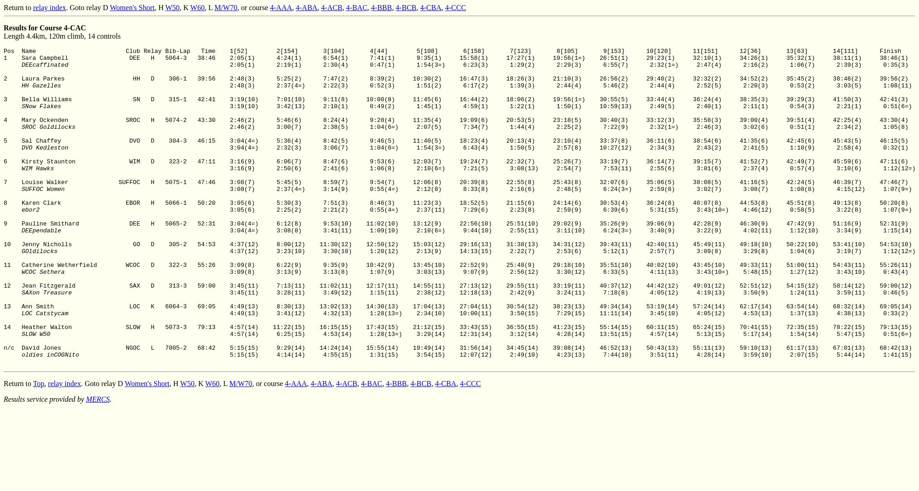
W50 (172, 8)
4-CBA (430, 8)
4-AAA (281, 8)
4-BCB (406, 8)
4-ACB (331, 8)
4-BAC (356, 8)
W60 (198, 8)
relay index (49, 8)
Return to (18, 8)
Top (39, 447)
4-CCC (455, 8)
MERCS (98, 463)
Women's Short (132, 8)
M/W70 (225, 8)
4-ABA (307, 8)
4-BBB (381, 8)
